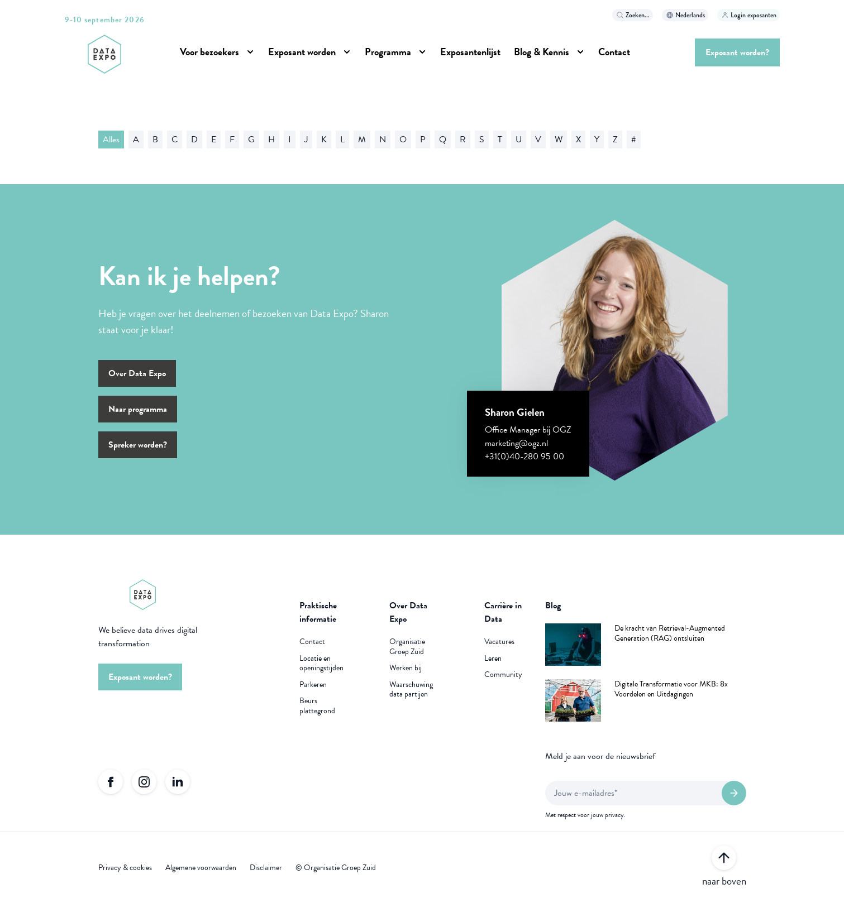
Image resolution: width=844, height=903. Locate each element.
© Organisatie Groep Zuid (335, 868)
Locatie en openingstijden (321, 663)
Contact (614, 51)
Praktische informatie (318, 612)
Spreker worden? (137, 445)
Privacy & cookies (125, 868)
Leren (493, 659)
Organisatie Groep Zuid (407, 646)
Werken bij (405, 668)
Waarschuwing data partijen (411, 689)
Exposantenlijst (470, 51)
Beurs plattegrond (317, 705)
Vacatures (499, 642)
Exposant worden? (737, 52)
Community (503, 675)
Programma (388, 51)
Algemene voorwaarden (200, 868)
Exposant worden (302, 51)
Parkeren (313, 685)
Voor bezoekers (209, 51)
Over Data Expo (137, 373)
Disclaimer (266, 868)
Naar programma (137, 409)
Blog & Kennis (541, 51)
